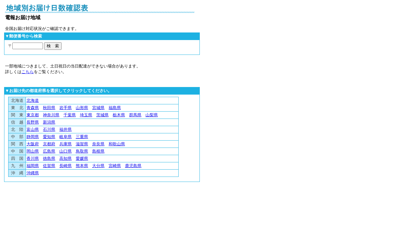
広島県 (49, 151)
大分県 (98, 165)
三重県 (82, 136)
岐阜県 (65, 136)
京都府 (49, 144)
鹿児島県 (133, 165)
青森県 (33, 107)
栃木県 (119, 115)
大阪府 (33, 144)
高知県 (65, 158)
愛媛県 (82, 158)
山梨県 (152, 115)
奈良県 (98, 144)
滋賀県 (82, 144)
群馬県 (135, 115)
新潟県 (49, 122)
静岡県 (33, 136)
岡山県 (33, 151)
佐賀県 (49, 165)
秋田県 (49, 107)
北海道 (33, 100)
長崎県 (65, 165)
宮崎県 (115, 165)
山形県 (82, 107)
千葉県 (69, 115)
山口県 (65, 151)
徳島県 (49, 158)
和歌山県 (117, 144)
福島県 (115, 107)
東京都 (33, 115)
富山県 (33, 129)
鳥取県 (82, 151)
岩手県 (65, 107)
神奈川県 (51, 115)
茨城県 (102, 115)
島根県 (98, 151)
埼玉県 (86, 115)
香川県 (33, 158)
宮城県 (98, 107)
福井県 (65, 129)
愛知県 (49, 136)
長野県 (33, 122)
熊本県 (82, 165)
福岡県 (33, 165)
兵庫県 (65, 144)
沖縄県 (33, 173)
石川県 (49, 129)
